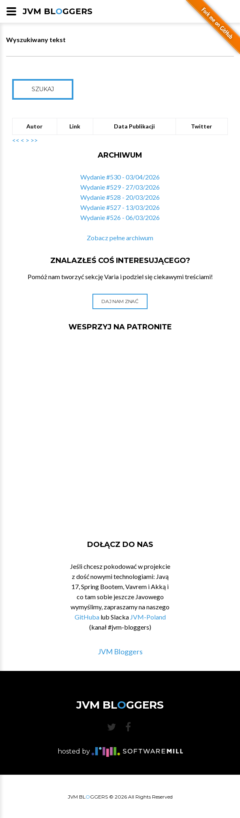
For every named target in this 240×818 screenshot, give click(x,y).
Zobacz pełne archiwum (120, 237)
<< (15, 140)
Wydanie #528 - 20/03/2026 (120, 197)
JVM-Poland (148, 617)
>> (34, 140)
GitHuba (87, 617)
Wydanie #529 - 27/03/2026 (120, 187)
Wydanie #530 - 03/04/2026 (120, 177)
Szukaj (43, 89)
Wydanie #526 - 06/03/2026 (120, 217)
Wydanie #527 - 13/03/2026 (120, 207)
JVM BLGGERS (57, 11)
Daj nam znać (119, 301)
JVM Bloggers (120, 651)
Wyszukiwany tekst (36, 39)
